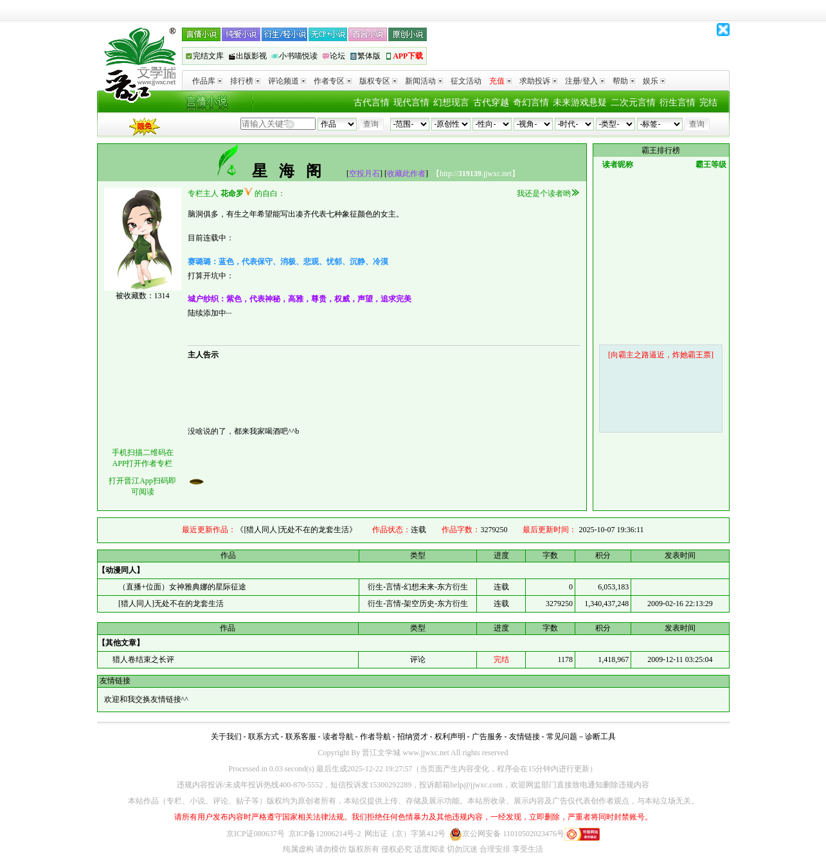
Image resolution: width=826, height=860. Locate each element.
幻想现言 (451, 102)
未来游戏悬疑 (580, 102)
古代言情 (372, 102)
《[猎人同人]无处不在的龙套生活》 (296, 529)
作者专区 (333, 80)
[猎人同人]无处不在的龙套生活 (171, 603)
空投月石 (364, 173)
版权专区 (378, 80)
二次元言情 (633, 102)
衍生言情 (678, 102)
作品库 (207, 80)
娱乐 (654, 80)
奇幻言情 (531, 102)
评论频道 (287, 80)
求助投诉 (538, 80)
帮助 (624, 80)
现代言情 (411, 102)
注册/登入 (585, 80)
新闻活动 (424, 80)
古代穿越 (491, 102)
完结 (708, 102)
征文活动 (466, 80)
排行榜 (245, 80)
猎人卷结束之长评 (142, 659)
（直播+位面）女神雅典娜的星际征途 (182, 586)
